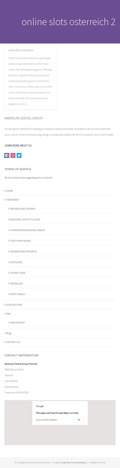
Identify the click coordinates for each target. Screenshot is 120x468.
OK (79, 420)
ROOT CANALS (17, 294)
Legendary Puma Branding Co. (74, 462)
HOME (9, 190)
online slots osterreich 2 (21, 50)
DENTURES (16, 262)
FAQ (8, 313)
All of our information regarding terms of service (28, 177)
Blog (8, 333)
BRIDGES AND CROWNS (22, 208)
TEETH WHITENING (20, 240)
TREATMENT (12, 199)
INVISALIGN (16, 283)
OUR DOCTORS (14, 304)
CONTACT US (13, 342)
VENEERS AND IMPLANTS (23, 251)
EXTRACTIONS (17, 272)
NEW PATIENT (17, 322)
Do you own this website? (46, 420)
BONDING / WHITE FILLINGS (25, 219)
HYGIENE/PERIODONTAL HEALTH (27, 230)
